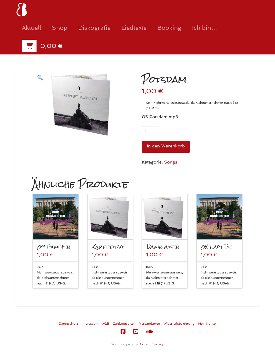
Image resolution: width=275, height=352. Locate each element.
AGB (105, 323)
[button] (39, 77)
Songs (170, 162)
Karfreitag (108, 247)
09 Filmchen (53, 247)
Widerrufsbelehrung (179, 323)
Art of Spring (152, 344)
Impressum (90, 323)
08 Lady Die (216, 247)
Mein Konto (207, 323)
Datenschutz (68, 323)
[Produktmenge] (150, 130)
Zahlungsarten (124, 323)
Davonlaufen (163, 247)
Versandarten (149, 323)
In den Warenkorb (166, 146)
